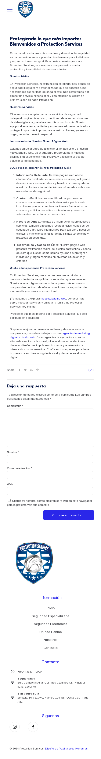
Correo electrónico (19, 468)
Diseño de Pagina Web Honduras (66, 748)
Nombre (13, 452)
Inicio (51, 608)
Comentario (15, 406)
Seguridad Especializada (50, 616)
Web (10, 484)
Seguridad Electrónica (50, 624)
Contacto (50, 648)
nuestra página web (54, 298)
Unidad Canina (51, 632)
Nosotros (50, 639)
